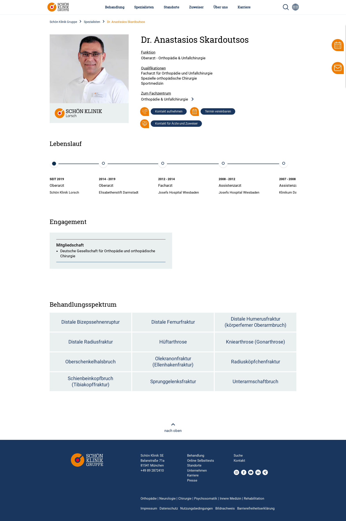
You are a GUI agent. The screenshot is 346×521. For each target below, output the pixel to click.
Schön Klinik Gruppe (63, 22)
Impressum (149, 508)
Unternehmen (197, 470)
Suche (238, 456)
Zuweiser (196, 7)
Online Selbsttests (200, 461)
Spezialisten (144, 7)
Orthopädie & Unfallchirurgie (167, 99)
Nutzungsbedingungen (196, 508)
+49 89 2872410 (152, 470)
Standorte (171, 7)
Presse (192, 480)
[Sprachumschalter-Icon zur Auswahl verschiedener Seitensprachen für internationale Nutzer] (295, 7)
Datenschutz (169, 508)
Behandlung (114, 7)
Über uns (220, 7)
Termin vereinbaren (218, 111)
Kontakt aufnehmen (168, 111)
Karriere (244, 7)
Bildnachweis (225, 508)
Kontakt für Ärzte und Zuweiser (176, 123)
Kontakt (239, 461)
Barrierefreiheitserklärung (256, 508)
